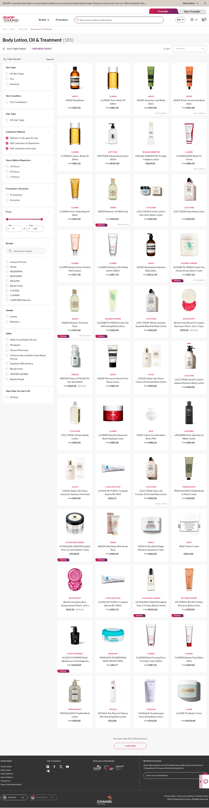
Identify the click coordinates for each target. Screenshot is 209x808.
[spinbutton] (16, 228)
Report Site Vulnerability (11, 785)
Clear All (50, 59)
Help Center (6, 770)
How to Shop (6, 767)
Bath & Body (23, 29)
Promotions (62, 19)
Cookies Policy (202, 796)
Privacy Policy (170, 796)
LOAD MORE (130, 746)
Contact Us (5, 781)
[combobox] (119, 19)
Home (5, 29)
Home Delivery (7, 774)
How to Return (7, 777)
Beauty (12, 29)
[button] (28, 68)
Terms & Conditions (186, 796)
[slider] (7, 219)
